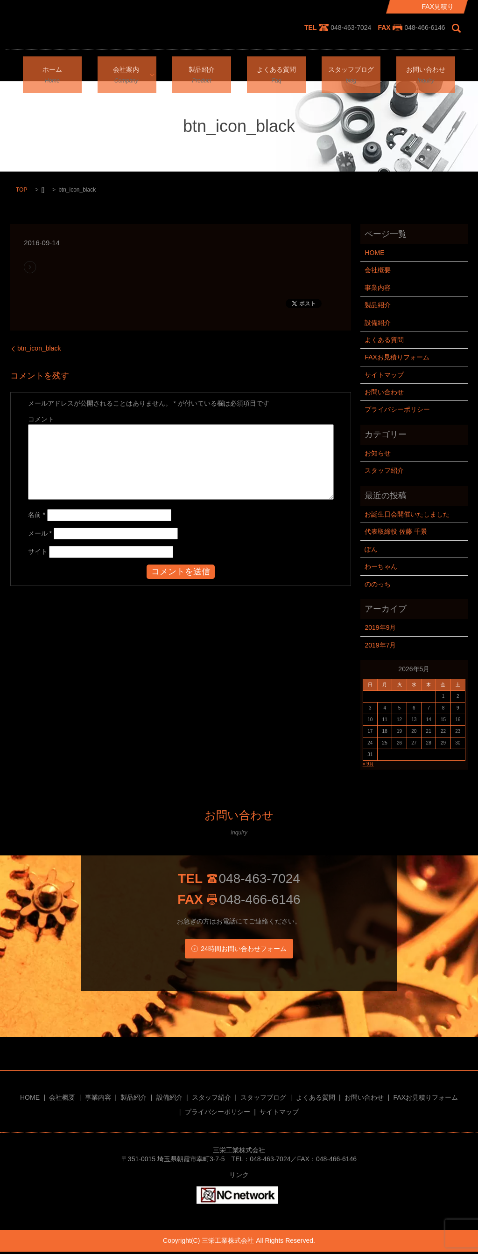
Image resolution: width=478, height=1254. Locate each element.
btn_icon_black (39, 348)
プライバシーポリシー (397, 409)
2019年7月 (380, 645)
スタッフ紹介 (384, 470)
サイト (38, 551)
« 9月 (368, 763)
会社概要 (378, 270)
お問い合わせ (425, 67)
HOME (374, 252)
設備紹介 (378, 322)
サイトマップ (384, 375)
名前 (36, 514)
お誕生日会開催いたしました (407, 514)
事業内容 (378, 287)
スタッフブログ (351, 67)
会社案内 (124, 67)
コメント (41, 419)
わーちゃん (381, 566)
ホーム (52, 67)
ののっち (378, 584)
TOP (21, 189)
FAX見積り (438, 6)
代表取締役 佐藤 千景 (396, 531)
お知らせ (378, 453)
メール (40, 533)
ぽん (371, 549)
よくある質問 (276, 67)
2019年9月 (380, 627)
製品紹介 (202, 67)
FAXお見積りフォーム (397, 357)
